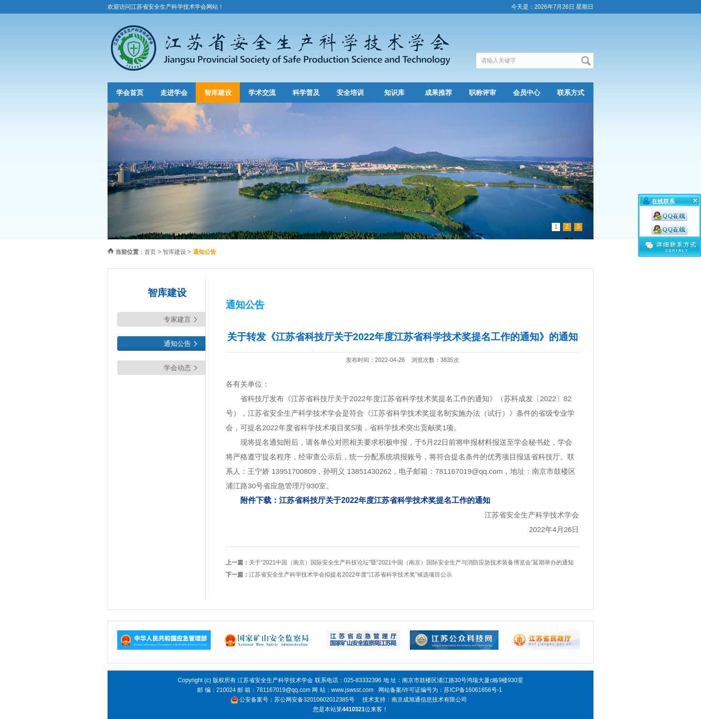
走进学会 (173, 92)
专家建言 (177, 319)
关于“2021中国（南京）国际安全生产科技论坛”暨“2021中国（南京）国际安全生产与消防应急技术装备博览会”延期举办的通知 (411, 562)
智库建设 (218, 92)
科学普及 (306, 92)
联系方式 (570, 92)
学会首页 (129, 92)
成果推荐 (438, 92)
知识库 (394, 92)
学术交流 (262, 92)
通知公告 (177, 343)
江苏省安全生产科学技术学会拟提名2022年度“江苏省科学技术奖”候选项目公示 (350, 574)
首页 (150, 252)
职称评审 (482, 92)
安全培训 (350, 92)
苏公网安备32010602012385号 (314, 699)
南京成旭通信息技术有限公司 (429, 699)
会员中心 (526, 92)
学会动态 (177, 368)
